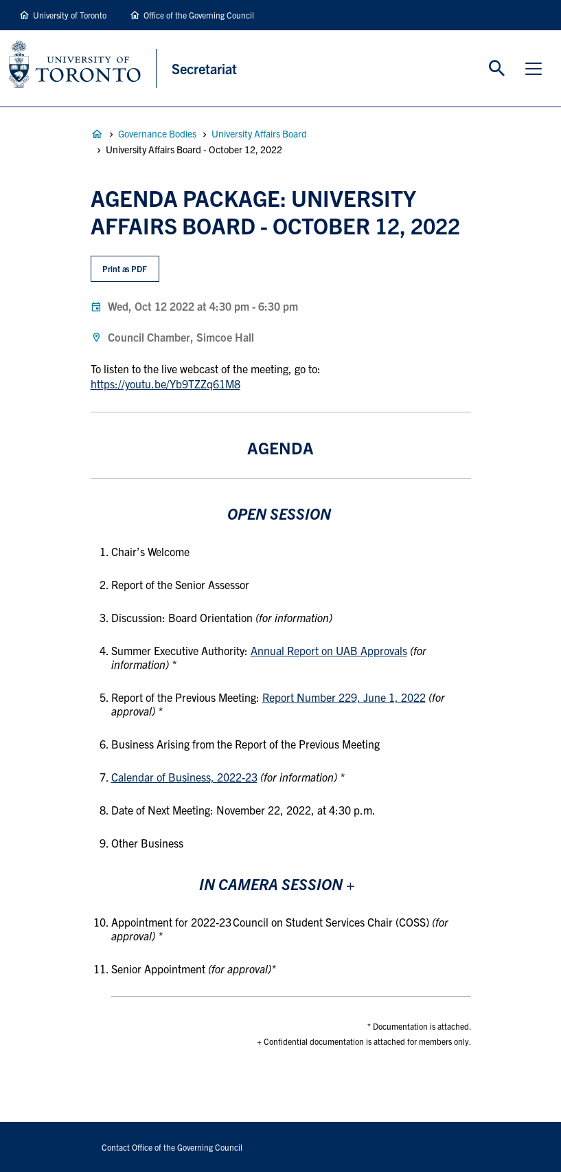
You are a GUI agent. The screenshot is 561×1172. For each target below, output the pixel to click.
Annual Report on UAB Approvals (329, 650)
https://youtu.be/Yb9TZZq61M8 (165, 383)
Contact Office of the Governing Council (172, 1147)
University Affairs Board (259, 133)
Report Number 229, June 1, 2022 (344, 697)
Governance (97, 134)
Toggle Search (497, 68)
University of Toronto (69, 15)
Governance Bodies (157, 133)
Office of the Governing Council (199, 15)
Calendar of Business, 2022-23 (184, 777)
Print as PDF (124, 268)
